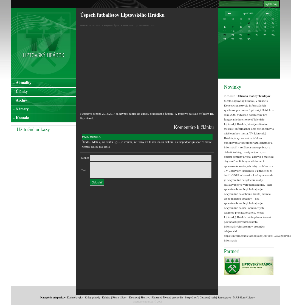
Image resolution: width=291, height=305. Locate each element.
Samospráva (224, 297)
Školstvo (145, 297)
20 (224, 35)
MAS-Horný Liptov (244, 297)
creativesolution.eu (143, 301)
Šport (124, 297)
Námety (22, 109)
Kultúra (106, 297)
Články (22, 92)
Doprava (134, 297)
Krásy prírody (92, 297)
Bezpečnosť (191, 297)
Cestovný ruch (208, 297)
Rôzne (116, 297)
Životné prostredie (173, 297)
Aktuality (24, 83)
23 (248, 35)
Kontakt (23, 118)
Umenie (156, 297)
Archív (21, 100)
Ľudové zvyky (75, 297)
